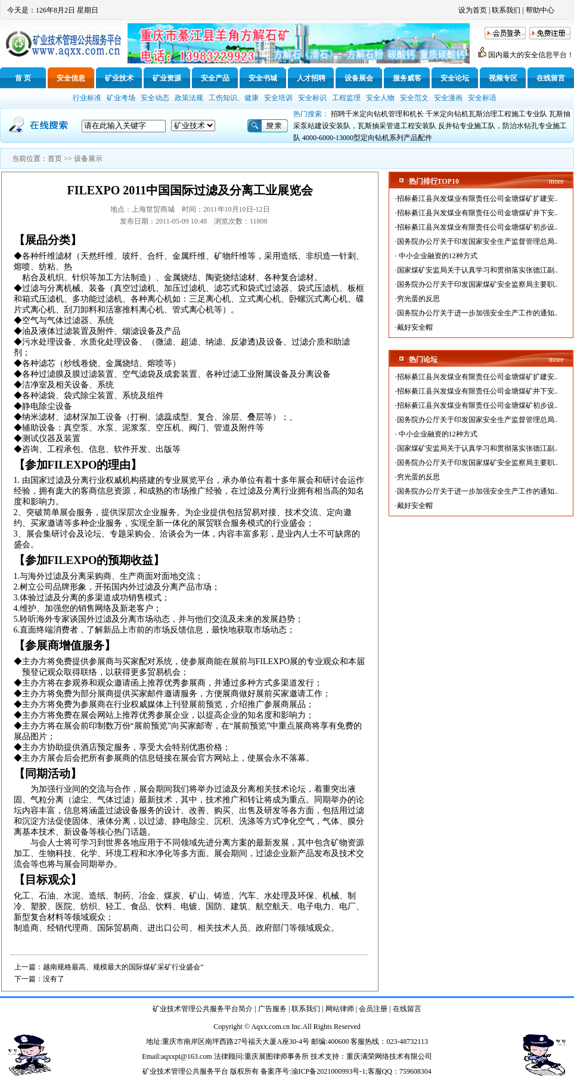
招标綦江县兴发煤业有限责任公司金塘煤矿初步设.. (477, 227)
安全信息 (71, 78)
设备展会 (359, 78)
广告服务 (272, 1009)
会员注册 (373, 1009)
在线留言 (550, 78)
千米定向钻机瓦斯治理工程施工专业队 (486, 114)
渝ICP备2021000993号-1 (328, 1071)
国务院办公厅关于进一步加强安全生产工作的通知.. (477, 313)
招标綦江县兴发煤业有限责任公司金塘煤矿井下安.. (477, 213)
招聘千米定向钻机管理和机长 (377, 114)
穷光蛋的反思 (418, 299)
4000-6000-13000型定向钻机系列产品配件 (367, 138)
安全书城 (263, 78)
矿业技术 (119, 78)
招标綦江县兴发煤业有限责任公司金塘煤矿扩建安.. (477, 198)
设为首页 (472, 10)
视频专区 (503, 78)
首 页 (23, 78)
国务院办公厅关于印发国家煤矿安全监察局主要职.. (477, 284)
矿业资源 (167, 78)
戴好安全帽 (415, 327)
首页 (55, 158)
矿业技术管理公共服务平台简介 (203, 1009)
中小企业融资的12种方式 (437, 256)
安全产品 (215, 78)
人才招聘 (311, 78)
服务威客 (407, 78)
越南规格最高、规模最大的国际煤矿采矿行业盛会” (123, 967)
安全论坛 (454, 78)
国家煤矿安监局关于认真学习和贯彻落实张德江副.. (477, 270)
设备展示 (88, 158)
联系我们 (506, 10)
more (556, 181)
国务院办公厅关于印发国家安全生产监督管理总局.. (477, 241)
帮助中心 (540, 10)
